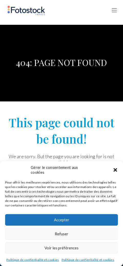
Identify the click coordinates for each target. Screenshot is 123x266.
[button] (115, 169)
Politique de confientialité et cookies (32, 260)
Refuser (61, 234)
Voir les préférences (61, 248)
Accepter (61, 219)
